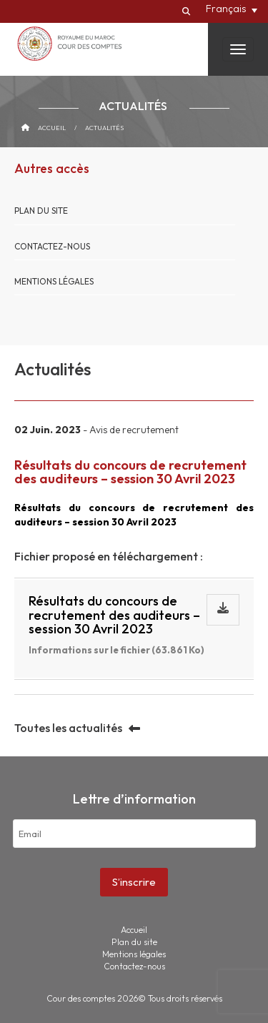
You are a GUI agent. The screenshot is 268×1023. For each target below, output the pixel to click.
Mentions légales (54, 281)
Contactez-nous (52, 246)
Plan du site (41, 210)
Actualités (104, 128)
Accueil (52, 128)
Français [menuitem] (226, 8)
